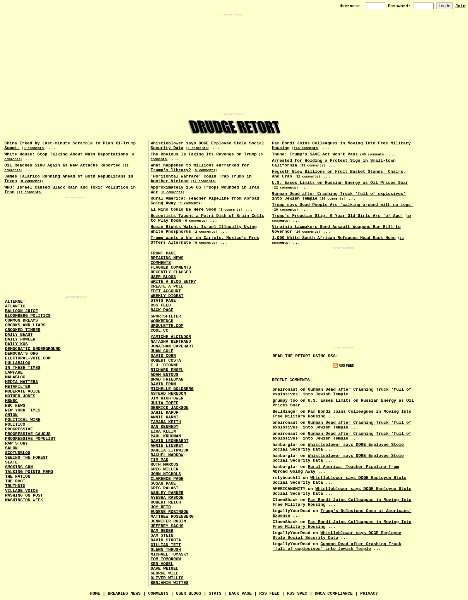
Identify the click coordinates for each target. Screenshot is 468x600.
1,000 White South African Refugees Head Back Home (334, 238)
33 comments (312, 165)
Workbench (162, 321)
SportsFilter (166, 316)
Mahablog (15, 377)
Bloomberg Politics (27, 315)
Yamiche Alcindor (171, 337)
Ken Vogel (162, 564)
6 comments (195, 221)
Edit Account (166, 291)
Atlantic (15, 306)
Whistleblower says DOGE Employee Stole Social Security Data (337, 535)
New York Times (22, 410)
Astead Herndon (168, 393)
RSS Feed (161, 305)
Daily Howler (20, 339)
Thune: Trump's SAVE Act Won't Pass (315, 154)
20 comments (332, 199)
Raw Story (16, 443)
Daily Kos (16, 344)
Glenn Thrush (166, 549)
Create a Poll (167, 286)
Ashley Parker (167, 493)
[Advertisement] (234, 64)
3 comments (230, 210)
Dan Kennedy (164, 426)
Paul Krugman (166, 436)
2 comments (205, 232)
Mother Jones (20, 396)
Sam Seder (162, 530)
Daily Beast (19, 334)
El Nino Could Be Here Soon (183, 209)
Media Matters (21, 382)
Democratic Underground (33, 349)
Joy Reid (161, 507)
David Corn (163, 355)
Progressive (19, 429)
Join (460, 6)
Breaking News (167, 258)
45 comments (373, 154)
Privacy (369, 593)
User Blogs (163, 277)
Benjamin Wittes (169, 582)
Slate (11, 462)
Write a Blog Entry (173, 281)
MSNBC (11, 401)
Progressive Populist (30, 438)
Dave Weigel (164, 568)
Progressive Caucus (27, 434)
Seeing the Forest (26, 457)
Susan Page (163, 483)
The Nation (17, 476)
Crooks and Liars (25, 325)
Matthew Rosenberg (172, 516)
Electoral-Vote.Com (27, 358)
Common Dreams (21, 320)
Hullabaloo (17, 363)
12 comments (204, 181)
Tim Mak (159, 459)
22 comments (285, 187)
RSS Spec (297, 593)
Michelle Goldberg (172, 389)
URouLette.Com (167, 325)
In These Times (22, 367)
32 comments (307, 176)
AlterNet (15, 301)
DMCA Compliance (333, 593)
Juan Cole (162, 351)
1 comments (190, 203)
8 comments (31, 181)
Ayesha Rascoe (167, 497)
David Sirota (166, 540)
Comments (161, 262)
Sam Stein (162, 535)
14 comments (307, 232)
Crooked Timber (22, 330)
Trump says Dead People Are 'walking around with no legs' (342, 204)
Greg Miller (164, 469)
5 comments (205, 170)
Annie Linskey (167, 445)
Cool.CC (159, 330)
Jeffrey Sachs (167, 526)
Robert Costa (166, 360)
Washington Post (24, 495)
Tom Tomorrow (166, 559)
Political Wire (22, 419)
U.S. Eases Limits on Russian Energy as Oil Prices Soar (340, 182)
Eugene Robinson (169, 512)
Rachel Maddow (167, 455)
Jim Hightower (167, 398)
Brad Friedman (167, 379)
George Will (164, 573)
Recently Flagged (171, 272)
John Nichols (166, 474)
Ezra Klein (163, 431)
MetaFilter (17, 386)
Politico (15, 424)
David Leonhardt (169, 441)
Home (95, 593)
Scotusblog (17, 453)
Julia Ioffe (164, 403)
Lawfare (14, 372)
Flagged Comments (171, 267)
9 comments (34, 148)
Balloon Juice (21, 311)
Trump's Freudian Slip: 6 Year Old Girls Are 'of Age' (337, 215)
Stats (215, 593)
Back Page (162, 310)
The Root (15, 481)
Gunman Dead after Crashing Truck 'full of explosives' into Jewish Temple (342, 392)
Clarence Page (167, 478)
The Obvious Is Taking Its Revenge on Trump (204, 154)
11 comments (30, 192)
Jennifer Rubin (168, 521)
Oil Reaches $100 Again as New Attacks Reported (62, 165)
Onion (11, 415)
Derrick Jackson (169, 407)
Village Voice (21, 490)
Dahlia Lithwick (169, 450)
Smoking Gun (19, 467)
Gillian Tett (166, 545)
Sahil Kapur (164, 412)
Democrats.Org (21, 353)
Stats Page (163, 300)
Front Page (163, 253)
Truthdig (15, 486)
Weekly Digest (167, 296)
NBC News (15, 405)
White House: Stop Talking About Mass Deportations (66, 154)
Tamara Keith (166, 422)
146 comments (305, 148)
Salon (11, 448)
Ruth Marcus (164, 464)
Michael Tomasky (169, 554)
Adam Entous (164, 374)
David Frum (163, 384)
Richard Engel (167, 370)
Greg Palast (164, 488)
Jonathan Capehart (172, 346)
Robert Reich (166, 502)
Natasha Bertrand (171, 341)
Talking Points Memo (29, 471)
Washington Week (24, 500)
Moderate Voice (22, 391)
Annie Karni (164, 417)
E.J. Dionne (164, 365)
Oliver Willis (167, 578)
